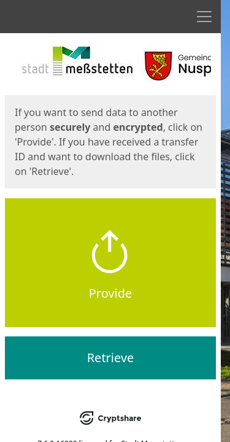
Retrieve (110, 357)
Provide (110, 293)
